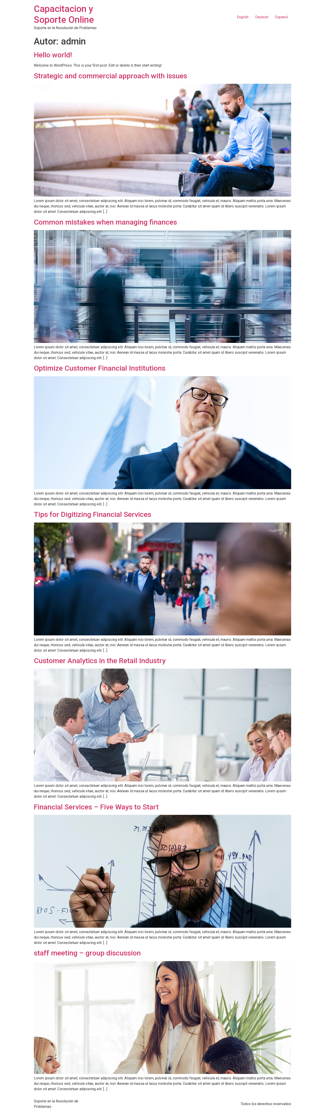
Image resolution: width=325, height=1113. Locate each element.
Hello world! (53, 55)
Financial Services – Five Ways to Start (96, 807)
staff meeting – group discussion (87, 953)
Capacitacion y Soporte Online (64, 14)
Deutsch (261, 17)
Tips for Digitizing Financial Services (92, 514)
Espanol (281, 17)
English (242, 17)
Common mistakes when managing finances (105, 222)
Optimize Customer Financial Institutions (99, 368)
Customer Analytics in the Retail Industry (100, 660)
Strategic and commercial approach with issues (110, 76)
